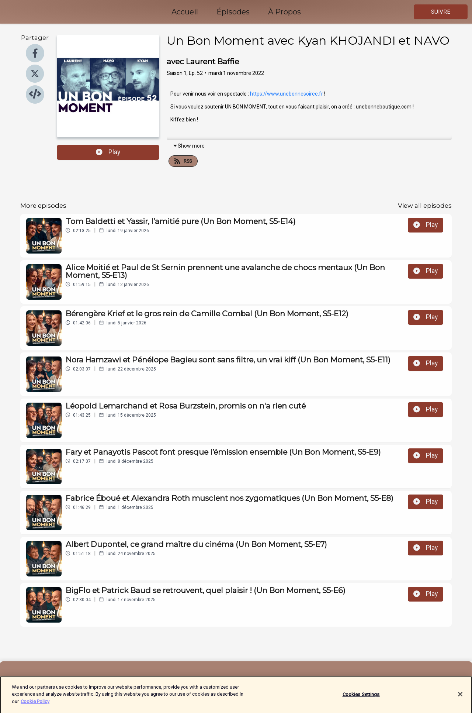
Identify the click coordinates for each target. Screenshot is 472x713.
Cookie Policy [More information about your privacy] (35, 705)
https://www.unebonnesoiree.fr (286, 94)
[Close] (460, 698)
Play (108, 152)
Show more (189, 146)
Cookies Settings (361, 698)
